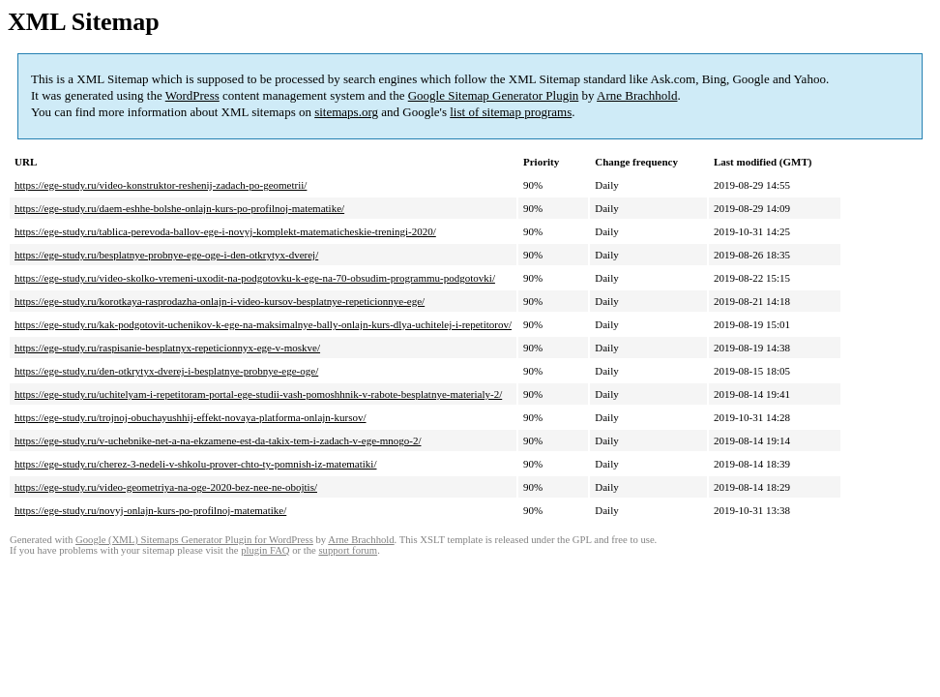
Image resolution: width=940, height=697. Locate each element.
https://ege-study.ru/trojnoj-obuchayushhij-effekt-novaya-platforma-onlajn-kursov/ (191, 417)
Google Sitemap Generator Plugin (493, 95)
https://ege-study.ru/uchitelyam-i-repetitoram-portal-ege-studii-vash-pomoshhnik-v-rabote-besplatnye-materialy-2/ (258, 394)
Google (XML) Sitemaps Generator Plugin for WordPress (194, 539)
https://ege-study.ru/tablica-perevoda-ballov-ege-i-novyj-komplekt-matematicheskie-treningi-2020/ (225, 231)
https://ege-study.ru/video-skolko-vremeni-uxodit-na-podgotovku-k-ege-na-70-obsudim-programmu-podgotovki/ (255, 278)
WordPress (192, 95)
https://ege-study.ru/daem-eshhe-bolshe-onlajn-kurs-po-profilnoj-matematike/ (179, 208)
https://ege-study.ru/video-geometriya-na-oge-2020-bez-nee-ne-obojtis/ (166, 487)
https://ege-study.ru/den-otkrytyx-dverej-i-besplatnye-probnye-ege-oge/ (166, 371)
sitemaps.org (346, 112)
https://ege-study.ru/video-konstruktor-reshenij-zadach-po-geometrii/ (161, 185)
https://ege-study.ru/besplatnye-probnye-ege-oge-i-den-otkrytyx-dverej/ (166, 254)
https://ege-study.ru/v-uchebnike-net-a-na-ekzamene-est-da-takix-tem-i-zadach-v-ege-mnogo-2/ (218, 440)
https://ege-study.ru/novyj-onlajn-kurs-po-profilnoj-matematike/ (150, 510)
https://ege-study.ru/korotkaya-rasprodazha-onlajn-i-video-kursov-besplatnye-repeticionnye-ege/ (220, 301)
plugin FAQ (265, 550)
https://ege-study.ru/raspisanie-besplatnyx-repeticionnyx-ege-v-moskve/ (167, 347)
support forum (347, 550)
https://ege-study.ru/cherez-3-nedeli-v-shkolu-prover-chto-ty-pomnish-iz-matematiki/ (195, 464)
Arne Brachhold (637, 95)
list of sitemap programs (511, 112)
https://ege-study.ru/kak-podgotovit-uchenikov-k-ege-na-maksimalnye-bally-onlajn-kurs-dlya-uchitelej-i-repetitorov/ (263, 324)
